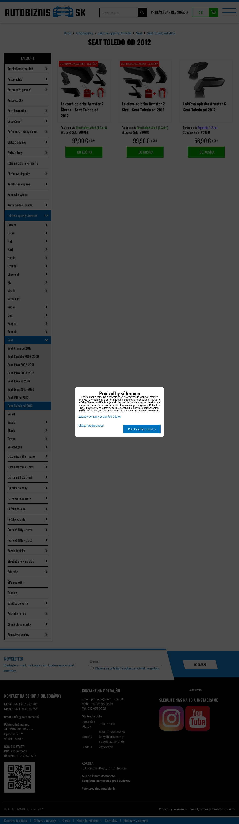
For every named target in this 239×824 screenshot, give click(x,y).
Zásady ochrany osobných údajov (99, 416)
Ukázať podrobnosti (91, 426)
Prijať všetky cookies (142, 429)
